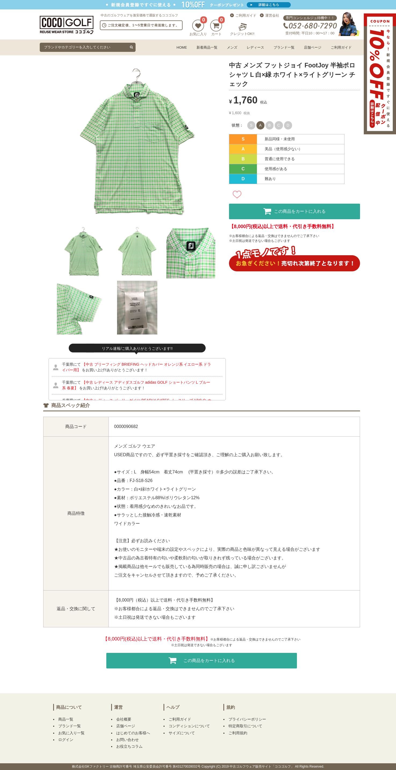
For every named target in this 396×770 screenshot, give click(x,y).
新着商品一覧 (207, 47)
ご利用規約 (237, 733)
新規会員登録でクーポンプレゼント (198, 4)
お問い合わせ (127, 739)
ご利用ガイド (245, 15)
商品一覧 (65, 719)
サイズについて (182, 733)
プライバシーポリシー (247, 719)
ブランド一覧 (284, 47)
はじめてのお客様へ (133, 733)
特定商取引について (245, 726)
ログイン (65, 739)
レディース (255, 47)
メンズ (232, 47)
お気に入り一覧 (71, 733)
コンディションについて (189, 726)
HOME (182, 47)
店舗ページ (312, 47)
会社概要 (123, 719)
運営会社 (272, 15)
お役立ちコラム (129, 746)
